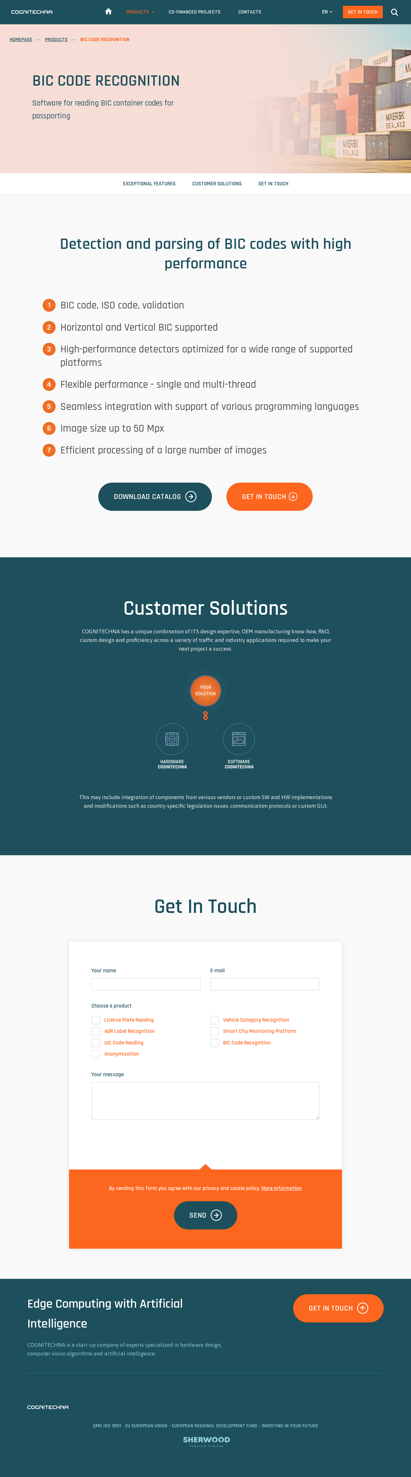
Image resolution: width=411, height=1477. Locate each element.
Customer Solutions (217, 183)
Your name (104, 970)
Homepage (21, 39)
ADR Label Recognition (123, 1031)
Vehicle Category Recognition (249, 1020)
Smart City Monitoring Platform (253, 1031)
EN (325, 11)
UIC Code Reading (118, 1043)
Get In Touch (363, 12)
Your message (108, 1074)
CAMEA (31, 12)
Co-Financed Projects (195, 12)
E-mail (217, 970)
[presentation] (140, 1137)
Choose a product (112, 1005)
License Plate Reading (123, 1020)
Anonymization (115, 1054)
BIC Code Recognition (240, 1043)
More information (281, 1188)
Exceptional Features (149, 183)
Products (137, 12)
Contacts (249, 12)
